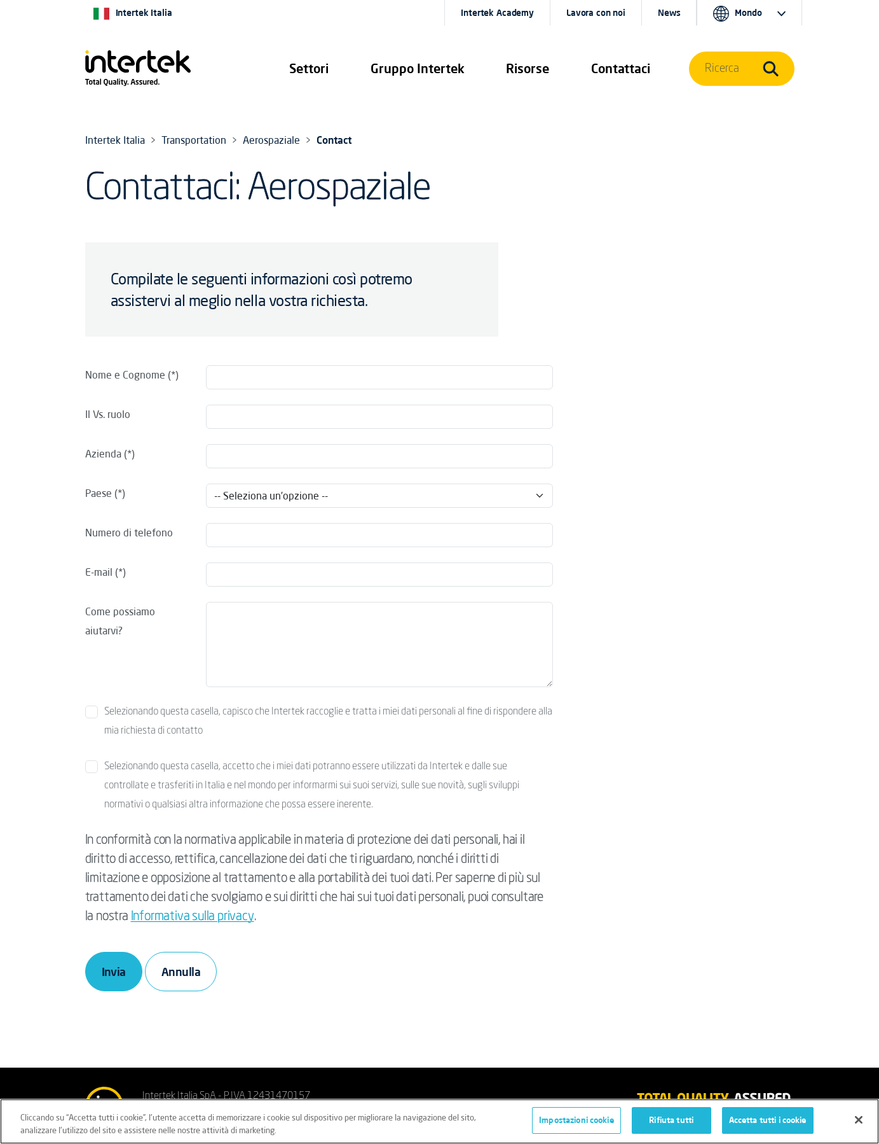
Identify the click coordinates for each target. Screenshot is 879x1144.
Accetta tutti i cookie (768, 1120)
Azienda (103, 453)
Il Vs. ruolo (107, 414)
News (669, 12)
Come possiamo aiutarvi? (120, 621)
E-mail (98, 572)
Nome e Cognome (125, 374)
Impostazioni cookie (576, 1120)
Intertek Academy (497, 12)
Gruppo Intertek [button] (418, 68)
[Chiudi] (859, 1120)
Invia (114, 972)
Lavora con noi (595, 12)
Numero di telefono (129, 532)
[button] (309, 68)
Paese (98, 493)
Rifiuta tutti (671, 1120)
